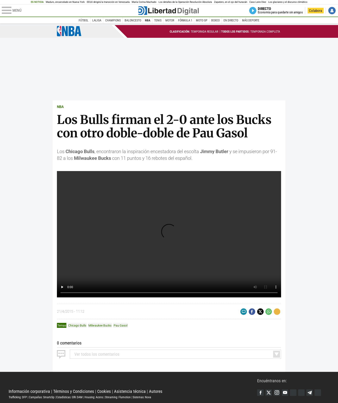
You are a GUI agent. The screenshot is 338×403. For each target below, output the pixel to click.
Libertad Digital (133, 380)
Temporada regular (194, 31)
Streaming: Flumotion (118, 397)
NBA (147, 20)
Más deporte (250, 20)
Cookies (104, 391)
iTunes (318, 392)
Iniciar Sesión (332, 10)
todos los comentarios (96, 354)
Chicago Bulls (77, 325)
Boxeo (215, 20)
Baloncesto (133, 20)
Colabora (315, 10)
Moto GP (201, 20)
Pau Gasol (120, 325)
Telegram (309, 392)
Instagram (277, 392)
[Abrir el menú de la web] (70, 10)
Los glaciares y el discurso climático (287, 2)
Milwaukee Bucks (99, 325)
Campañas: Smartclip (41, 397)
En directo (231, 20)
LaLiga (96, 20)
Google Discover (293, 392)
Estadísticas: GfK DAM (69, 397)
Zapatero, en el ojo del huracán (230, 2)
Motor (169, 20)
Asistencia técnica (130, 391)
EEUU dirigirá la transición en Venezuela (108, 2)
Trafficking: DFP (18, 397)
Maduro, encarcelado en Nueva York (65, 2)
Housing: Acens (93, 397)
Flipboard (301, 392)
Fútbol (83, 20)
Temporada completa (250, 31)
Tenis (157, 20)
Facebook (260, 392)
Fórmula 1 (185, 20)
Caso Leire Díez (257, 2)
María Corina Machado (144, 2)
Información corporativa (29, 391)
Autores (155, 391)
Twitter (268, 392)
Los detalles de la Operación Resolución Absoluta (185, 2)
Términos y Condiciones (73, 391)
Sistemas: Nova (142, 397)
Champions (113, 20)
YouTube (285, 392)
